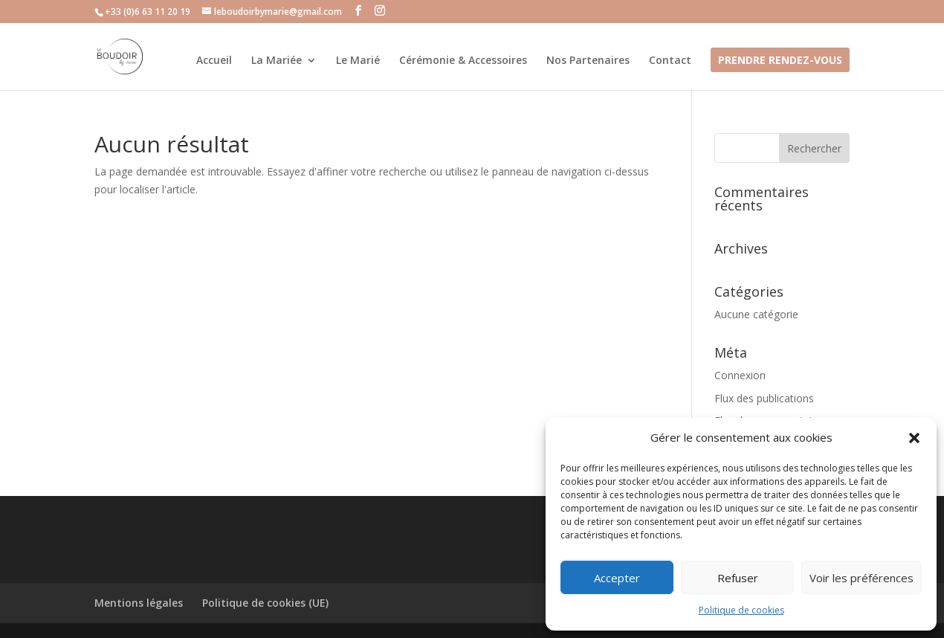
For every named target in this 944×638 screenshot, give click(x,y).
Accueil (214, 61)
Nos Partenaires (588, 61)
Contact (670, 61)
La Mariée (276, 61)
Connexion (740, 375)
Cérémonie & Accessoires (463, 61)
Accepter (617, 577)
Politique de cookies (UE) (265, 603)
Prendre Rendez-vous (780, 61)
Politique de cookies (741, 610)
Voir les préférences (861, 577)
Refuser (737, 577)
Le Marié (358, 61)
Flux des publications (764, 398)
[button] (914, 438)
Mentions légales (138, 603)
